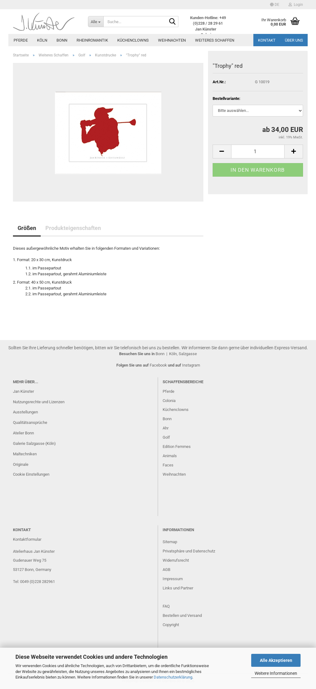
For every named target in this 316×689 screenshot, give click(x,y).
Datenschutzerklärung (173, 677)
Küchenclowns (133, 40)
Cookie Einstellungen (31, 474)
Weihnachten (172, 40)
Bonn (61, 40)
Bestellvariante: (226, 98)
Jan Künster (23, 391)
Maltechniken (25, 454)
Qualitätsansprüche (30, 422)
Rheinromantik (92, 40)
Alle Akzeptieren (276, 660)
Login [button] (296, 4)
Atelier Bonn (23, 433)
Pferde (21, 40)
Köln (42, 40)
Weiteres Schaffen (214, 40)
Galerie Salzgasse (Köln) (34, 443)
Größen (27, 228)
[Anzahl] (258, 151)
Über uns (294, 40)
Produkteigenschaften (73, 228)
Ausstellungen (25, 412)
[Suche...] (95, 21)
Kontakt (267, 40)
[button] (274, 4)
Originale (20, 464)
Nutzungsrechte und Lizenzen (38, 402)
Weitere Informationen (276, 673)
